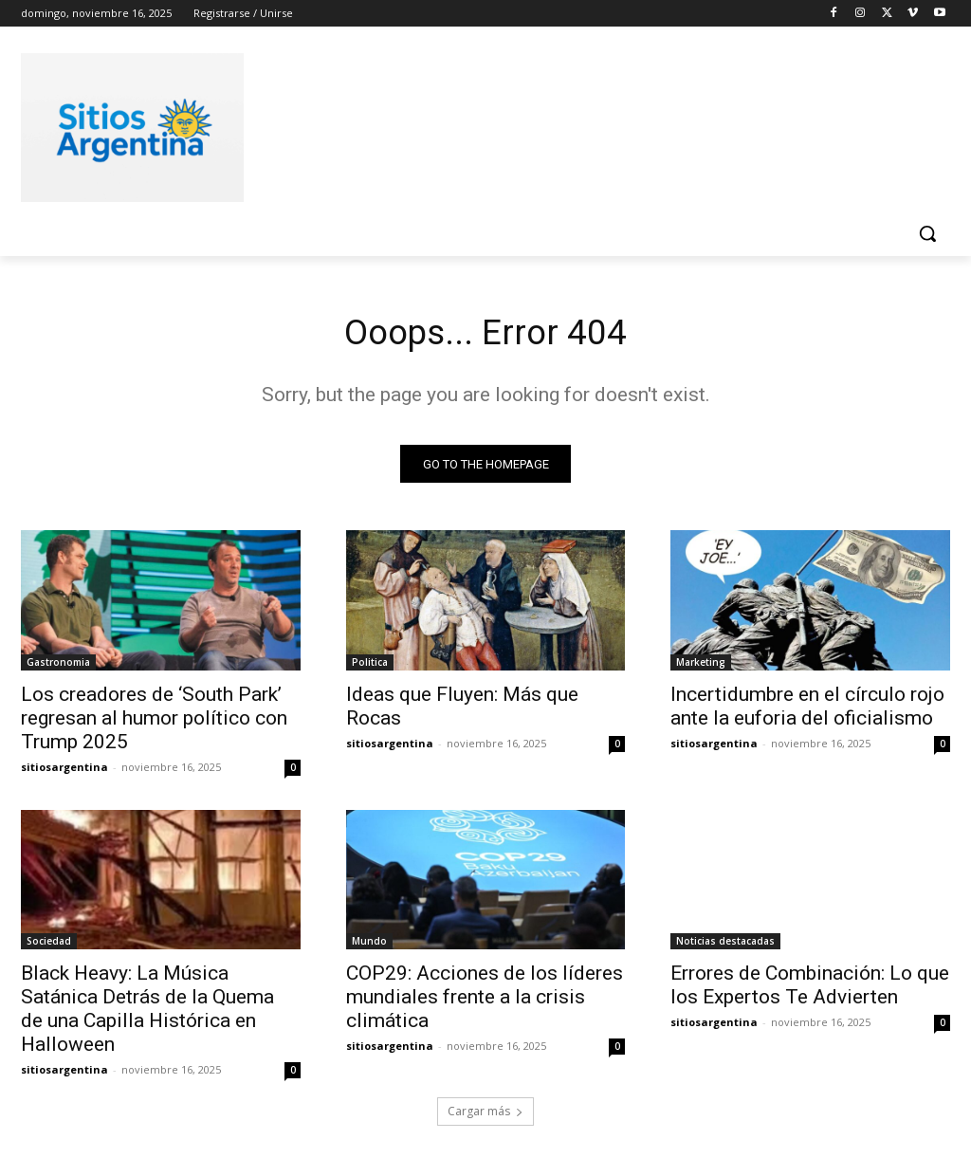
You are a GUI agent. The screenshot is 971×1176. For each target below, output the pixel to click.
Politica (370, 665)
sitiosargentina (64, 770)
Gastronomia (58, 665)
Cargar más (485, 1116)
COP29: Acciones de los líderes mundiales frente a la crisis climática (484, 1001)
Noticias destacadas (725, 945)
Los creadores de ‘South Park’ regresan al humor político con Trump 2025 (154, 722)
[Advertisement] (465, 124)
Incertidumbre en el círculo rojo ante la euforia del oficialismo (807, 710)
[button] (927, 233)
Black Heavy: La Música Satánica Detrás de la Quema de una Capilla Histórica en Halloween (147, 1013)
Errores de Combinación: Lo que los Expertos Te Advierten (809, 989)
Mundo (369, 945)
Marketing (700, 665)
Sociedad (49, 945)
